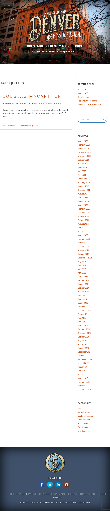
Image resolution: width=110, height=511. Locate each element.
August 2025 (83, 164)
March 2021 (83, 277)
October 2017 (83, 356)
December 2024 (85, 190)
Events (81, 408)
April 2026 (82, 90)
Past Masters (59, 494)
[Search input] (91, 119)
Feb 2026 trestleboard (87, 101)
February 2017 (84, 382)
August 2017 (83, 363)
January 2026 (83, 149)
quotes (58, 103)
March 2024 (83, 198)
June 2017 (82, 367)
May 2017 (82, 371)
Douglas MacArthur (32, 96)
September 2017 (85, 359)
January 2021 (83, 284)
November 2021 (85, 250)
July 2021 (82, 265)
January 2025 (83, 186)
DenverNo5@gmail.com (64, 51)
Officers (32, 494)
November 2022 (85, 216)
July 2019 (82, 318)
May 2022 (82, 228)
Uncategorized (84, 431)
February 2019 (84, 329)
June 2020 (82, 299)
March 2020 (83, 303)
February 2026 (84, 145)
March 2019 (83, 326)
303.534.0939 (39, 51)
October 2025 (83, 160)
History (21, 494)
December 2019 (85, 310)
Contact (84, 494)
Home (12, 494)
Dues (93, 494)
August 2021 (83, 262)
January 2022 (83, 243)
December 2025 (85, 152)
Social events (83, 97)
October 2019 (83, 314)
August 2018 (83, 341)
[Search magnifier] (104, 119)
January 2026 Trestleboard (89, 105)
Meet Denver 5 (84, 420)
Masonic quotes (38, 103)
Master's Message (85, 416)
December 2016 (85, 390)
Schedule (72, 494)
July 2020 (82, 295)
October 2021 (83, 254)
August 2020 (83, 292)
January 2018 (83, 348)
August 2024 (83, 194)
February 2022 (84, 239)
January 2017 (83, 386)
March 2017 (83, 378)
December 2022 (85, 213)
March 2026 (83, 93)
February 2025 (84, 183)
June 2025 (82, 167)
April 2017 (82, 374)
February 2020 (84, 307)
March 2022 (83, 235)
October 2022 (83, 220)
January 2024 (83, 201)
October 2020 (83, 288)
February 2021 (84, 280)
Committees (44, 494)
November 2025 (85, 156)
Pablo (88, 502)
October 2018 (83, 337)
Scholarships (83, 423)
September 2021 (85, 258)
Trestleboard (83, 427)
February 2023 (84, 209)
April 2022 (82, 231)
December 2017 (85, 352)
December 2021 (85, 246)
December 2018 (85, 333)
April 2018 (82, 344)
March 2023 (83, 205)
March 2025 (83, 179)
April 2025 (82, 175)
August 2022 (83, 224)
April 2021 (82, 273)
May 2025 (82, 171)
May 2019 (82, 322)
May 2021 (82, 269)
